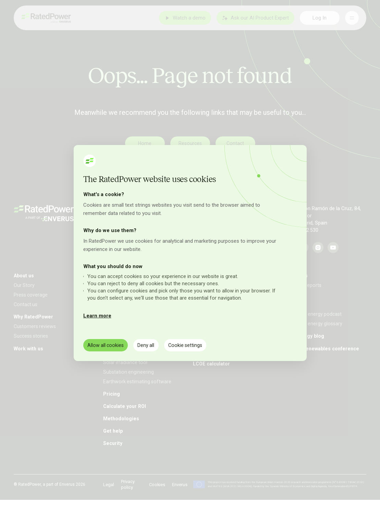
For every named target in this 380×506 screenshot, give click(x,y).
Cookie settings (194, 345)
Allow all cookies (107, 345)
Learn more (97, 316)
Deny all (151, 345)
